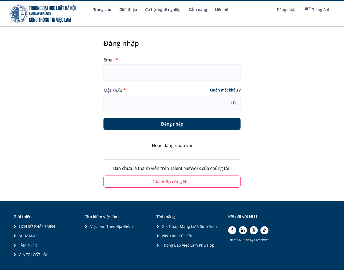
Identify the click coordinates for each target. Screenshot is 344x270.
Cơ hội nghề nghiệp (163, 9)
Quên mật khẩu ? (225, 90)
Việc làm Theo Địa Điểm (111, 226)
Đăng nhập (287, 9)
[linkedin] (243, 230)
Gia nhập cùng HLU (172, 182)
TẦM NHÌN (28, 245)
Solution (243, 239)
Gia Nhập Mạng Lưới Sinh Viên (189, 226)
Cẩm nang (198, 9)
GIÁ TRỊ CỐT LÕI (33, 254)
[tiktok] (264, 230)
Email (110, 60)
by (252, 239)
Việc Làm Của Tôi (177, 235)
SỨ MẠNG (28, 235)
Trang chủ (102, 9)
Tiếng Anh (318, 9)
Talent (232, 239)
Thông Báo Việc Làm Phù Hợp (188, 245)
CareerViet (261, 239)
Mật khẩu (114, 90)
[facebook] (232, 230)
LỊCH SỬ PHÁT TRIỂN (37, 226)
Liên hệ (221, 9)
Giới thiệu (128, 9)
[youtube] (254, 230)
